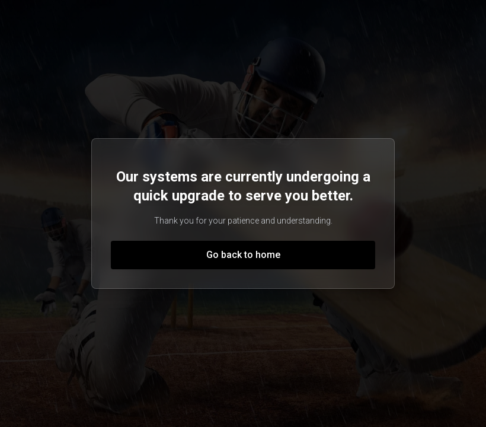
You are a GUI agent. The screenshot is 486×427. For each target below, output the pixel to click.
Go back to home (243, 254)
